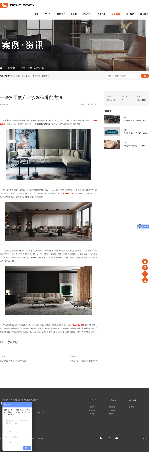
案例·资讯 (116, 14)
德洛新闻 (11, 68)
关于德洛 (130, 14)
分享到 (2, 342)
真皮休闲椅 (26, 76)
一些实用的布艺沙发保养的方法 (32, 68)
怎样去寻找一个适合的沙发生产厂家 (84, 361)
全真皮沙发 (15, 76)
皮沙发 (48, 14)
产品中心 (87, 14)
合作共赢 (101, 14)
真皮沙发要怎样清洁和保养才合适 (13, 361)
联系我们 (144, 14)
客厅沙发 (36, 76)
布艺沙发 (61, 14)
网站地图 (146, 438)
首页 (36, 14)
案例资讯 (112, 407)
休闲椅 (74, 14)
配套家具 (45, 76)
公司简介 (112, 400)
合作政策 (132, 407)
